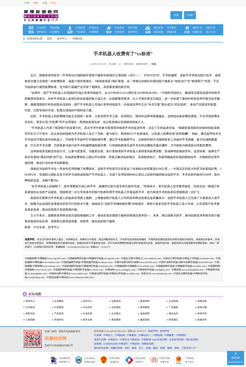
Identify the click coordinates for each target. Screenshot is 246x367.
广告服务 (173, 307)
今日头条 (39, 227)
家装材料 (145, 301)
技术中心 (62, 38)
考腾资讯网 (147, 343)
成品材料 (145, 313)
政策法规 (158, 31)
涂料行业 (210, 27)
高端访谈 (54, 27)
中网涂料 (123, 343)
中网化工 (108, 335)
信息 (35, 2)
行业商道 (80, 27)
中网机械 (120, 335)
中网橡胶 (169, 335)
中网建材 (131, 335)
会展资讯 (116, 301)
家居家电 (145, 307)
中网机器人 (144, 335)
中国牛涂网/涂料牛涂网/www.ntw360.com (135, 262)
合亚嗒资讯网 (176, 339)
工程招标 (93, 31)
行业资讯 (41, 27)
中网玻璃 (157, 335)
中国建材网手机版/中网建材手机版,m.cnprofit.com (93, 258)
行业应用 (119, 31)
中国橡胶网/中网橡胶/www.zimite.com (134, 266)
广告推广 (190, 15)
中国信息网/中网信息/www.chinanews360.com (70, 277)
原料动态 (41, 31)
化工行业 (210, 31)
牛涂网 (97, 335)
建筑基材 (145, 319)
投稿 (176, 15)
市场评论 (93, 27)
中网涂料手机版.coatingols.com (153, 269)
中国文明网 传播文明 (164, 360)
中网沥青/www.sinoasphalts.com (187, 269)
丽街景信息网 (101, 348)
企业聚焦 (54, 31)
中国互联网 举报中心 (139, 360)
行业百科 (119, 27)
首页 (49, 38)
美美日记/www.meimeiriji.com (156, 273)
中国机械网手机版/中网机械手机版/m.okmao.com (87, 262)
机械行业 (197, 31)
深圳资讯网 (192, 339)
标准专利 (132, 31)
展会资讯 (158, 27)
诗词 (53, 2)
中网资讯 (134, 339)
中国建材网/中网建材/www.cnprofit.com (45, 258)
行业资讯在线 (110, 343)
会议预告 (116, 307)
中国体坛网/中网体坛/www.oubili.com (68, 273)
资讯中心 (30, 301)
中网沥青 (134, 343)
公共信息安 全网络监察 (89, 360)
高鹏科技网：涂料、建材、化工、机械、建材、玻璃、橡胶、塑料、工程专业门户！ (154, 348)
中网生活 (124, 339)
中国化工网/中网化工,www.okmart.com (141, 258)
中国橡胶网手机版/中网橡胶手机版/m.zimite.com (181, 266)
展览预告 (116, 319)
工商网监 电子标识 (189, 360)
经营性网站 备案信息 (114, 360)
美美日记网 (100, 339)
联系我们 (173, 319)
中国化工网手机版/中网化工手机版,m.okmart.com (188, 258)
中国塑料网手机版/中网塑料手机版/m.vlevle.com (78, 269)
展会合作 (173, 313)
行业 (27, 2)
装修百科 (202, 319)
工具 (44, 2)
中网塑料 (181, 335)
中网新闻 (146, 339)
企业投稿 (173, 301)
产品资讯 (80, 31)
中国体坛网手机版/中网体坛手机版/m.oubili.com (114, 273)
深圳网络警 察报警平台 (64, 360)
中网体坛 (113, 339)
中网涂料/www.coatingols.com (120, 269)
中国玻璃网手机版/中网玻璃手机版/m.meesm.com (87, 266)
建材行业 (197, 27)
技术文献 (132, 27)
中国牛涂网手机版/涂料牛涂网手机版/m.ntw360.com (185, 262)
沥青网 (97, 343)
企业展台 (171, 27)
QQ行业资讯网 (159, 339)
